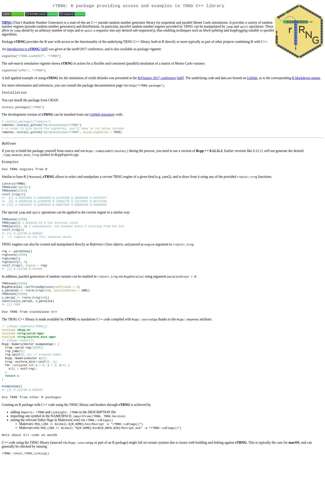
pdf (44, 50)
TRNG (7, 23)
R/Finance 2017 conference (157, 79)
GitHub (252, 79)
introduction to (23, 50)
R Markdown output (306, 79)
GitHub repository (102, 117)
